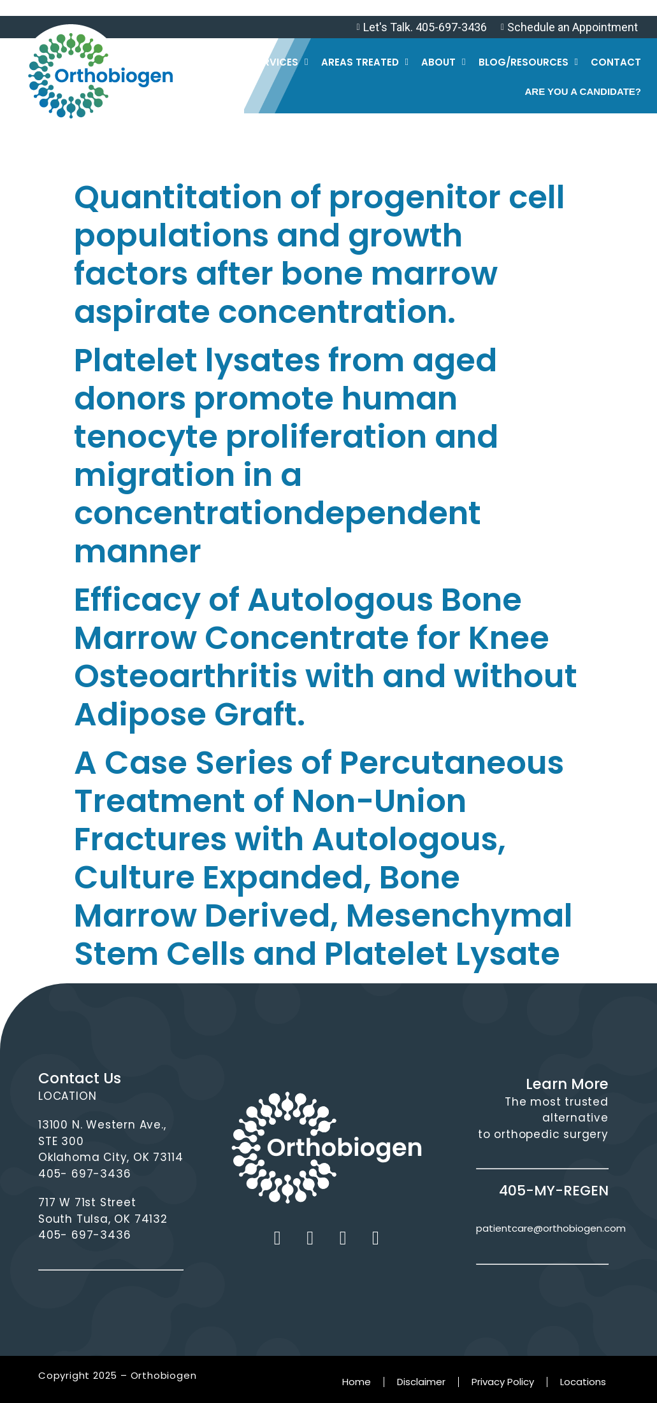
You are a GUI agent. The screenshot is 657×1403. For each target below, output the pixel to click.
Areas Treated (364, 62)
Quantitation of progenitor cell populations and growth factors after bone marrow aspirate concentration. (319, 254)
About (443, 62)
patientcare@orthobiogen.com (551, 1228)
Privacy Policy (503, 1381)
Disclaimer (421, 1381)
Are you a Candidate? (582, 91)
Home (356, 1381)
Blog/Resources (528, 62)
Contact (616, 62)
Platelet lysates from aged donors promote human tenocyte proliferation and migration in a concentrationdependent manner (286, 456)
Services (280, 62)
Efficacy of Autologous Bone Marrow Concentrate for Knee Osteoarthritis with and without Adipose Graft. (325, 657)
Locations (583, 1381)
